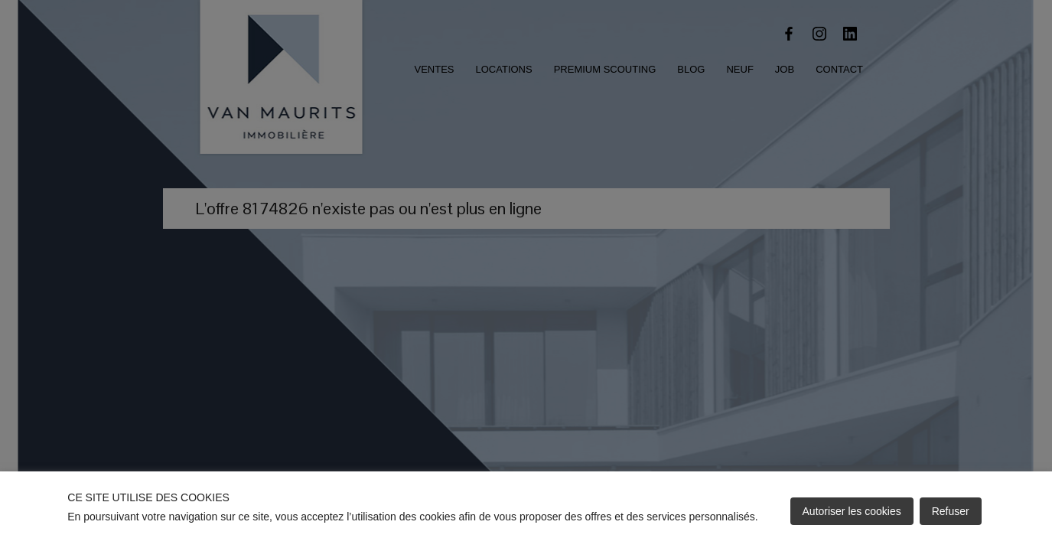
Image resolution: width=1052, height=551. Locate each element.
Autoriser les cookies (852, 511)
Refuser (950, 511)
